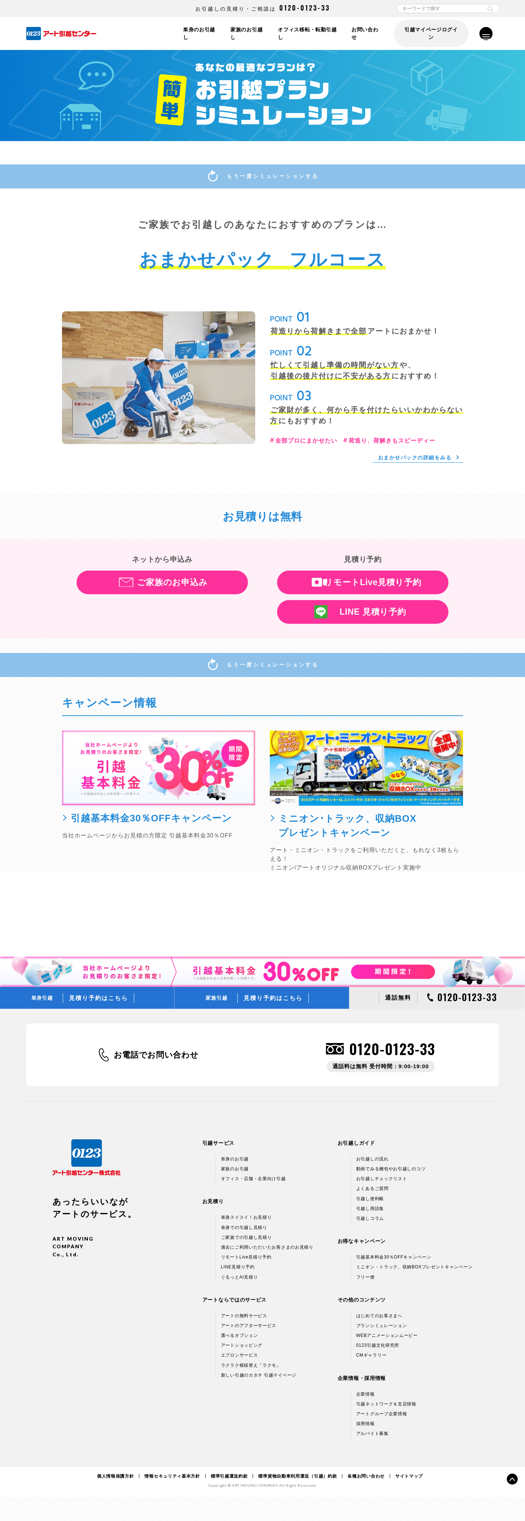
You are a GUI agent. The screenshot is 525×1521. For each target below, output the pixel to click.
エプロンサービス (239, 1379)
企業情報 (365, 1417)
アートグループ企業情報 (381, 1437)
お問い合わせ (365, 33)
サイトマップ (409, 1500)
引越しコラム (370, 1242)
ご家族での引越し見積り (246, 1261)
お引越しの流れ (372, 1182)
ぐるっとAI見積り (239, 1300)
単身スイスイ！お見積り (246, 1241)
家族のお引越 (235, 1192)
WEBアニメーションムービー (387, 1359)
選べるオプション (239, 1359)
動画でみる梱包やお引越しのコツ (391, 1192)
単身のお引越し (195, 33)
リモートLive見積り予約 (372, 594)
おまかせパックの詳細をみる (410, 469)
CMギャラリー (371, 1379)
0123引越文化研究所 (377, 1369)
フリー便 (365, 1300)
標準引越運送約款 (229, 1500)
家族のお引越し (244, 33)
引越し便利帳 (370, 1222)
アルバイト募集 (372, 1457)
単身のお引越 (235, 1182)
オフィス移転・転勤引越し (306, 33)
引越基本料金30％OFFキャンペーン (393, 1280)
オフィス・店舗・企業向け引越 (253, 1202)
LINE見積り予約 (238, 1291)
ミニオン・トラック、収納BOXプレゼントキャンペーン (414, 1291)
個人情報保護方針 (115, 1500)
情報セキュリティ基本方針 (172, 1500)
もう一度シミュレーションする (262, 178)
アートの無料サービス (244, 1339)
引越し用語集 (370, 1232)
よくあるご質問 (372, 1212)
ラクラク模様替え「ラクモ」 (251, 1389)
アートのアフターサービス (248, 1349)
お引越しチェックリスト (381, 1202)
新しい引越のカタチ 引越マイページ (258, 1398)
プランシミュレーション (381, 1349)
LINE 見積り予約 (373, 624)
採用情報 (365, 1447)
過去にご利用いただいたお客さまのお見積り (267, 1270)
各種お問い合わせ (366, 1500)
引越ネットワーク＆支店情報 (386, 1427)
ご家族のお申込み (172, 594)
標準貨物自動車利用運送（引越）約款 (297, 1500)
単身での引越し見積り (244, 1251)
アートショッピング (241, 1369)
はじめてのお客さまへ (379, 1339)
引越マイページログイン (430, 33)
